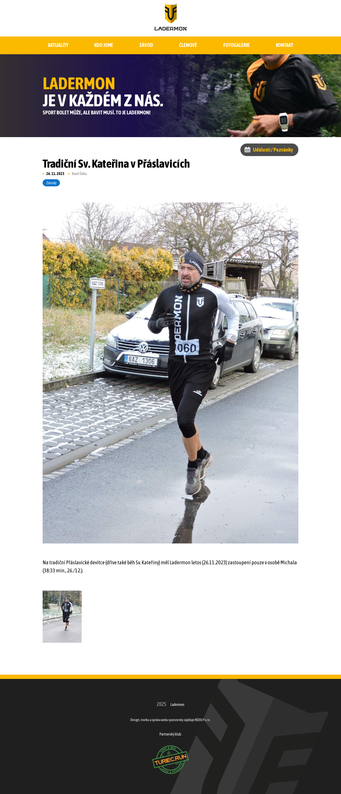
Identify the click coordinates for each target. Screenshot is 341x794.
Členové (188, 45)
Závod (146, 45)
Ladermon (177, 704)
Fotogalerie (236, 45)
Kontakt (284, 45)
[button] (62, 617)
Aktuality (58, 45)
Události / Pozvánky (273, 150)
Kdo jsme (103, 45)
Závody (51, 183)
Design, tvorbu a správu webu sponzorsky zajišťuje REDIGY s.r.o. (170, 720)
